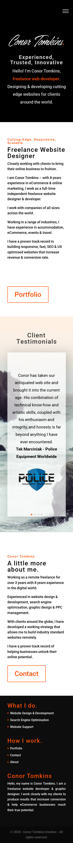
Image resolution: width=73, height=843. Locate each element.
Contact (27, 674)
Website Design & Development (32, 713)
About (14, 762)
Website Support (21, 727)
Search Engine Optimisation (29, 720)
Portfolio (28, 295)
